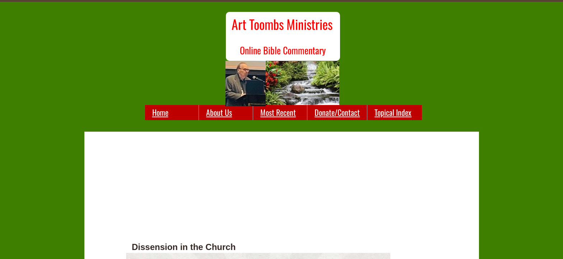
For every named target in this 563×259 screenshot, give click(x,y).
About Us (219, 112)
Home (160, 112)
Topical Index (392, 112)
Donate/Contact (337, 112)
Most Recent (278, 112)
